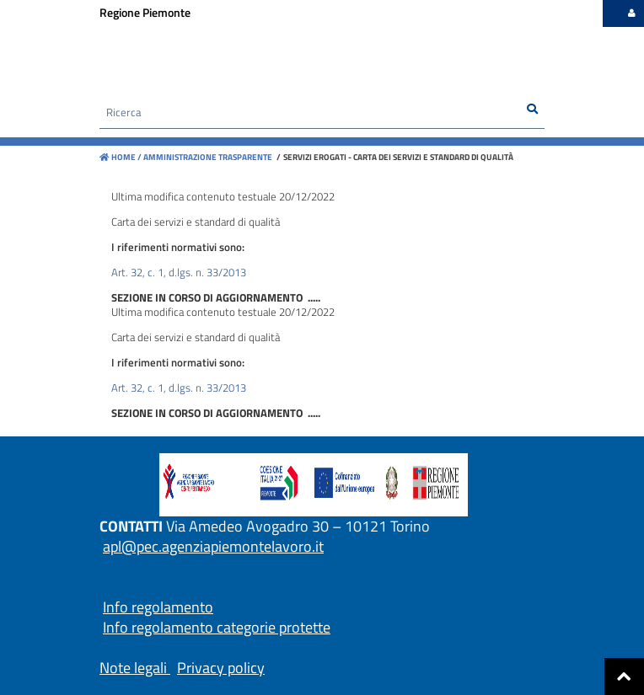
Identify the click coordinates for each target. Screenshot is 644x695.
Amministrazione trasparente (207, 157)
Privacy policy (221, 667)
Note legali (133, 667)
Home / (120, 157)
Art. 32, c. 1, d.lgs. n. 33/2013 (178, 272)
